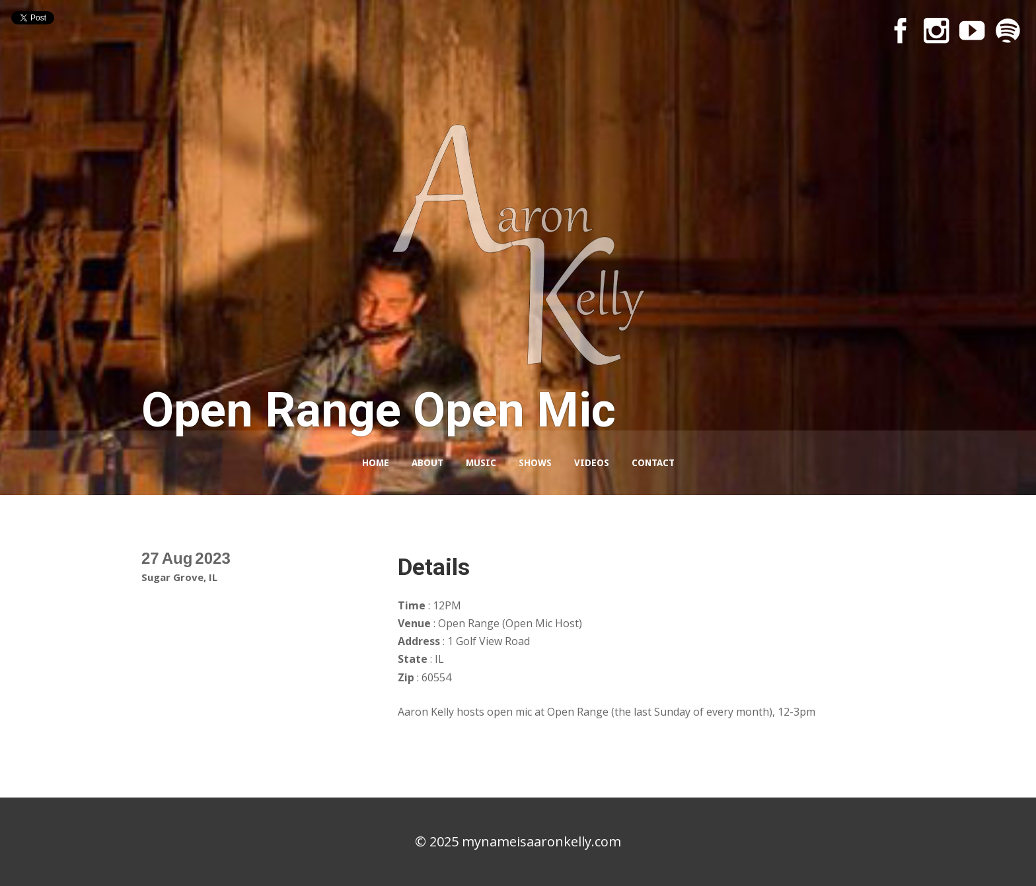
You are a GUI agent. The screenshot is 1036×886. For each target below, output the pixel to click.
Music (481, 463)
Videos (591, 463)
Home (375, 463)
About (427, 463)
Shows (535, 463)
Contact (653, 463)
